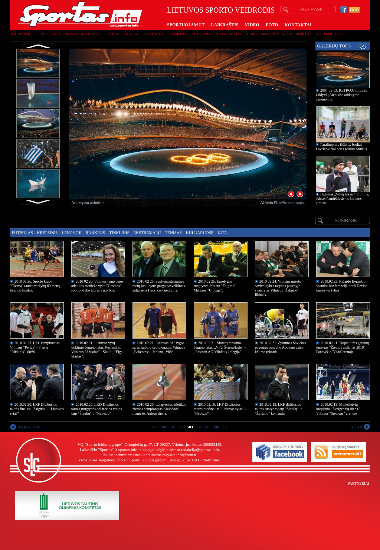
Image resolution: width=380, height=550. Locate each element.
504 (199, 427)
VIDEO (252, 24)
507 (225, 427)
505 (207, 427)
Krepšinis (21, 34)
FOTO (272, 24)
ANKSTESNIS (30, 427)
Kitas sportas (297, 34)
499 (156, 427)
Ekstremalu (147, 232)
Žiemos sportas (261, 34)
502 (181, 427)
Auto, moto (228, 34)
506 (216, 427)
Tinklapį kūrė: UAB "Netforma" (194, 460)
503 (190, 427)
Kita (222, 232)
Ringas (132, 34)
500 (164, 427)
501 (173, 427)
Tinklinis (201, 34)
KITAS (356, 427)
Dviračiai (153, 34)
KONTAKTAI (298, 24)
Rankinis (178, 34)
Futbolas (45, 34)
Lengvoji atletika (80, 34)
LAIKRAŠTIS (224, 24)
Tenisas (112, 34)
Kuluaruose (329, 34)
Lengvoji (71, 232)
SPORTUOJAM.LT (185, 24)
